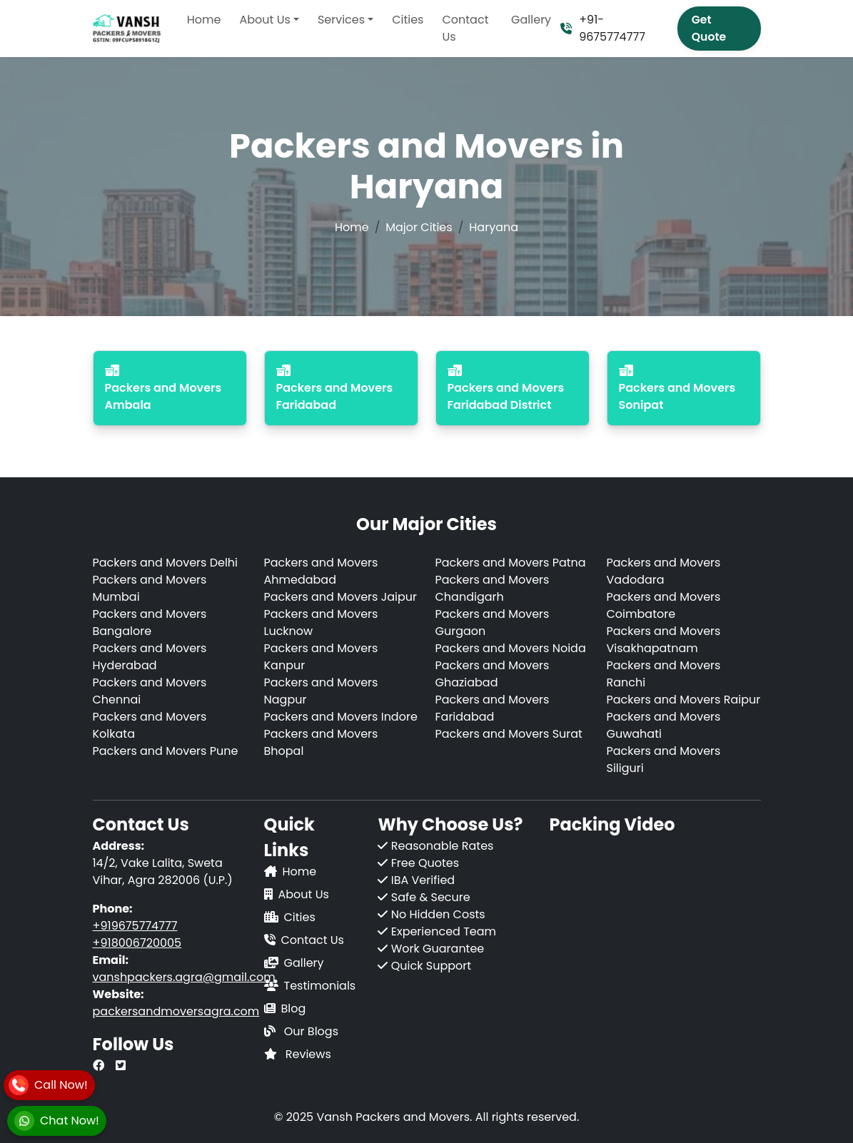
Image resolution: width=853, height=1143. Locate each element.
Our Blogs (311, 1031)
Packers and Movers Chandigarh (492, 588)
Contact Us (465, 28)
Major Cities (418, 227)
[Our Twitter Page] (121, 1066)
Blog (293, 1008)
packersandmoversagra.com (176, 1011)
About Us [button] (264, 19)
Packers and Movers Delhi (165, 562)
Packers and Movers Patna (510, 562)
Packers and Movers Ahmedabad (321, 571)
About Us (303, 894)
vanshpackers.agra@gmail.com (184, 977)
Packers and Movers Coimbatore (664, 605)
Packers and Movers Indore (341, 716)
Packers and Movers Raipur (684, 699)
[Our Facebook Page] (98, 1066)
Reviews (308, 1054)
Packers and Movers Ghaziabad (492, 674)
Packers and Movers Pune (165, 751)
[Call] (48, 1085)
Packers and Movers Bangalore (150, 622)
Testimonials (320, 985)
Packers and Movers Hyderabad (150, 657)
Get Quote (709, 28)
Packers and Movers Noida (510, 648)
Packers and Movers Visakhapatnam (664, 639)
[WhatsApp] (56, 1121)
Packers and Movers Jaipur (340, 597)
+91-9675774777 (602, 28)
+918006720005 (137, 943)
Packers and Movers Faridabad (492, 708)
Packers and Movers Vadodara (664, 571)
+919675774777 (135, 926)
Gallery (531, 19)
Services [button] (341, 19)
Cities (407, 19)
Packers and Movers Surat (508, 734)
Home (204, 19)
